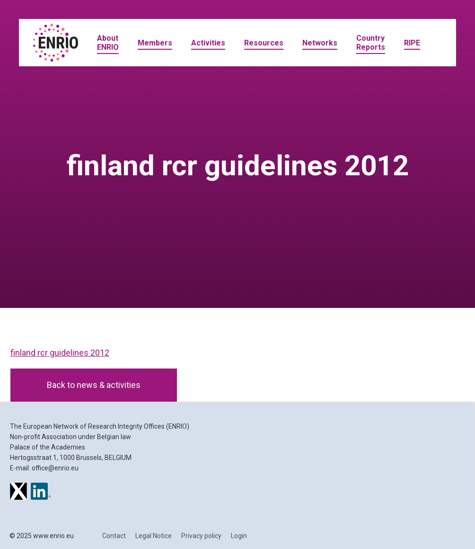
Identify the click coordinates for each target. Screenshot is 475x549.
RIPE (412, 42)
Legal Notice (153, 536)
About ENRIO (108, 43)
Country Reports (370, 43)
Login (239, 536)
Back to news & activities (94, 385)
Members (155, 42)
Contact (114, 536)
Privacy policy (201, 536)
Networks (319, 42)
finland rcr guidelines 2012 (59, 353)
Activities (208, 42)
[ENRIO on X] (18, 493)
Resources (263, 42)
